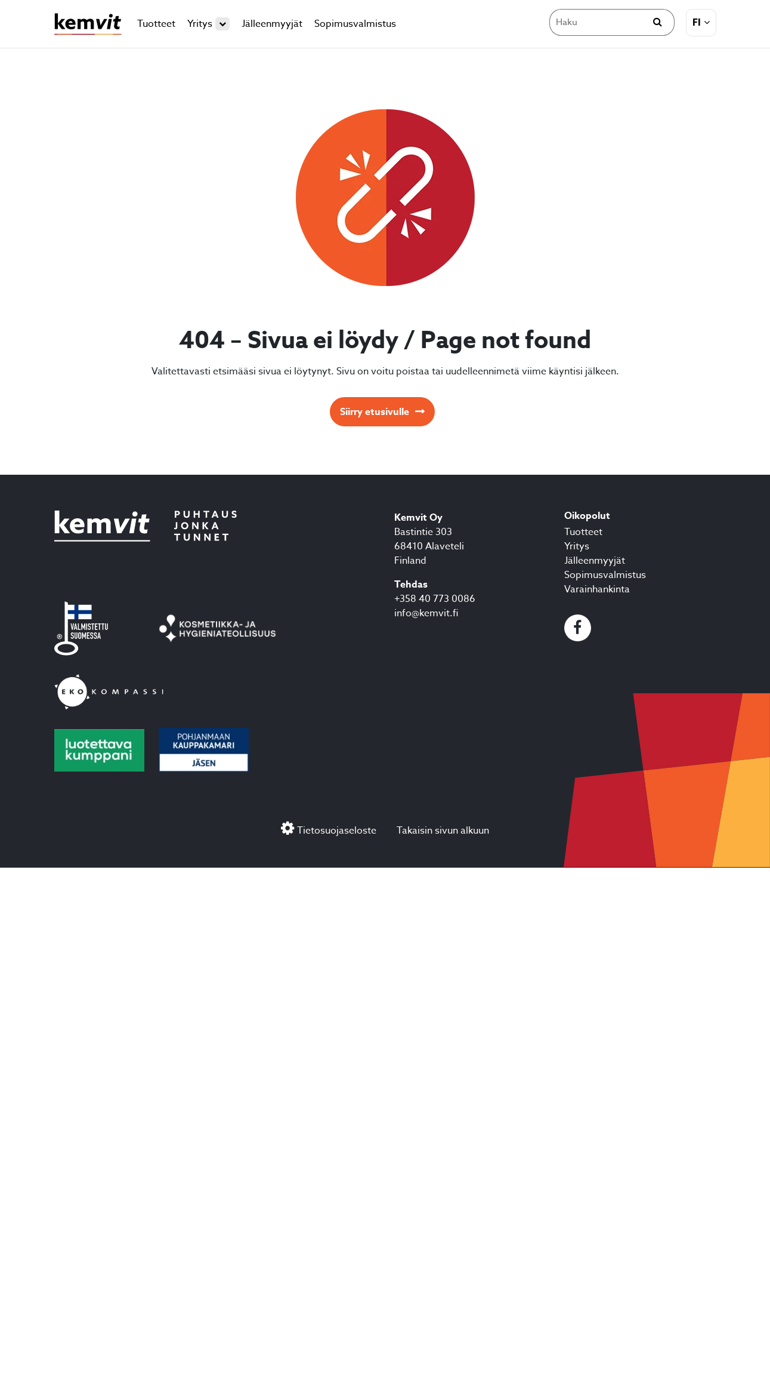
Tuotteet (156, 24)
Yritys (208, 24)
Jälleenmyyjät (272, 24)
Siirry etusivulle (374, 412)
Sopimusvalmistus (355, 24)
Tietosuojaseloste (336, 830)
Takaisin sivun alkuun (443, 830)
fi (696, 23)
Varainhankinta (597, 589)
